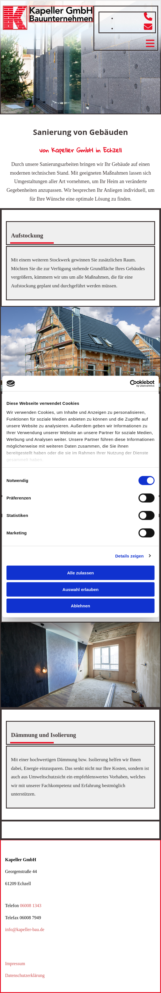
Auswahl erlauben (80, 589)
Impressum (15, 963)
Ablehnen (80, 605)
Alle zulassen (80, 572)
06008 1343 (30, 905)
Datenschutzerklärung (24, 975)
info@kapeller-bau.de (24, 929)
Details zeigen (129, 555)
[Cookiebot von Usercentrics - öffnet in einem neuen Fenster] (130, 383)
